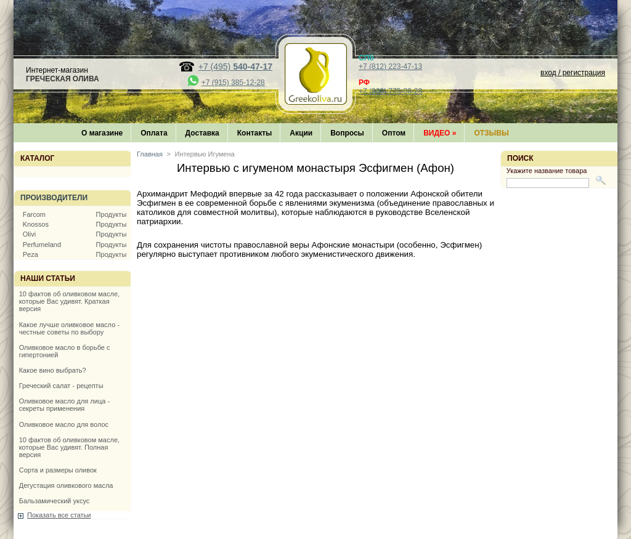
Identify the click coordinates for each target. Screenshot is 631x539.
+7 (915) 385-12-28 (233, 82)
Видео (439, 133)
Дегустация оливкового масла (66, 485)
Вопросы (347, 133)
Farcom (34, 214)
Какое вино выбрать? (52, 370)
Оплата (153, 133)
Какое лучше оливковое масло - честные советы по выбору (69, 328)
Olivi (29, 234)
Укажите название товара (547, 170)
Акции (301, 133)
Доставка (202, 133)
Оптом (393, 133)
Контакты (254, 133)
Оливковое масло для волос (63, 424)
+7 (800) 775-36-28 (390, 91)
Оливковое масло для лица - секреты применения (64, 404)
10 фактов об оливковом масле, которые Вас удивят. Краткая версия (69, 301)
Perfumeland (42, 244)
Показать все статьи (59, 515)
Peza (30, 254)
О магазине (102, 133)
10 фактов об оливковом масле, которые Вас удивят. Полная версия (69, 447)
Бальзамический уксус (54, 501)
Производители (54, 197)
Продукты (111, 214)
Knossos (36, 224)
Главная (150, 154)
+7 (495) (235, 66)
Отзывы (491, 133)
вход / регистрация (572, 72)
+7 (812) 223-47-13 (390, 66)
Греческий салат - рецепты (61, 385)
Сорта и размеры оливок (58, 470)
